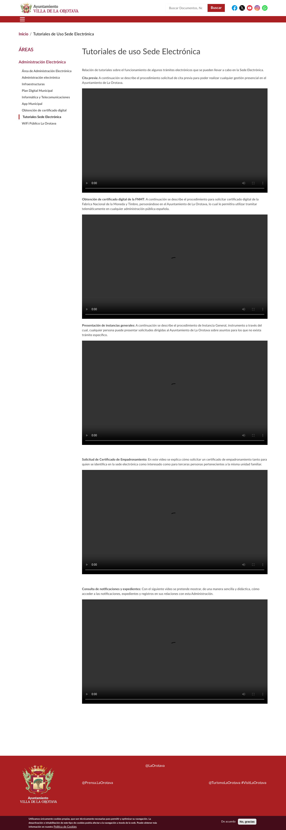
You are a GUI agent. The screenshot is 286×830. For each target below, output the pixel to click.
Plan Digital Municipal (37, 95)
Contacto (190, 21)
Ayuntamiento (82, 21)
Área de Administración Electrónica (47, 75)
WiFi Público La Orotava (39, 128)
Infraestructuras (33, 89)
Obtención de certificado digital (44, 115)
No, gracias (247, 821)
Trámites (164, 21)
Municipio (49, 21)
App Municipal (32, 108)
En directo (214, 21)
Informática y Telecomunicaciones (46, 102)
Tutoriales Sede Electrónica (42, 121)
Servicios (136, 21)
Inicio (26, 21)
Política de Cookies (65, 826)
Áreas (111, 21)
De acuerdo (228, 821)
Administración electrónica (41, 82)
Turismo (240, 21)
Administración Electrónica (42, 67)
